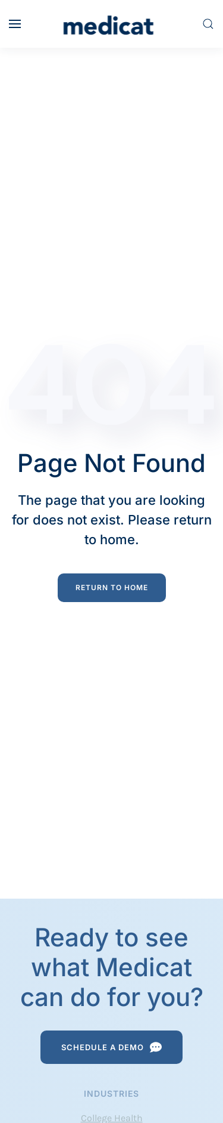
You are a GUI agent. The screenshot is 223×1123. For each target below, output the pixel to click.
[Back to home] (111, 24)
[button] (15, 24)
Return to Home (112, 587)
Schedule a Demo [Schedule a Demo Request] (111, 1047)
